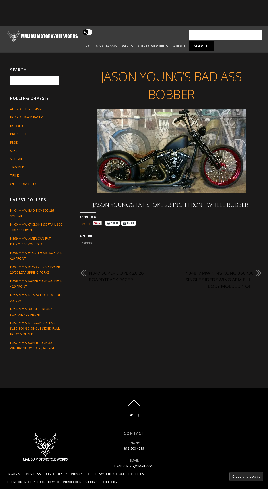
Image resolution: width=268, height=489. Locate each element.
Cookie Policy (107, 482)
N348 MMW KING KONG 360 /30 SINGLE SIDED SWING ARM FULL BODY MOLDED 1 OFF (219, 279)
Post (86, 223)
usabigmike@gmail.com (134, 466)
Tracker (17, 167)
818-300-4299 (134, 448)
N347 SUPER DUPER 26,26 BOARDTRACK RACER (116, 276)
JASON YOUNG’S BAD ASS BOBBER (171, 85)
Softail (16, 159)
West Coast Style (25, 184)
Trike (14, 175)
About (179, 46)
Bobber (16, 126)
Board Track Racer (26, 117)
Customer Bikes (153, 46)
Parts (127, 46)
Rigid (14, 142)
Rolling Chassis (101, 46)
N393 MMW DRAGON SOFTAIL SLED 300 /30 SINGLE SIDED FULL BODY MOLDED (35, 328)
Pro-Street (19, 134)
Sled (14, 150)
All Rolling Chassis (26, 109)
